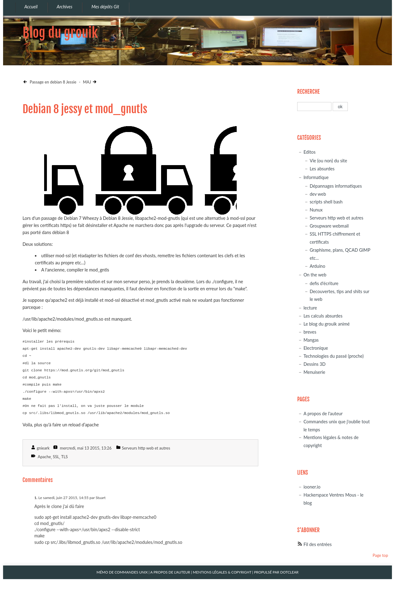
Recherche (308, 91)
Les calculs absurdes (322, 315)
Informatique (315, 177)
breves (309, 332)
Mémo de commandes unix (122, 572)
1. (35, 497)
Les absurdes (322, 168)
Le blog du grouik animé (326, 324)
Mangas (310, 340)
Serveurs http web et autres (146, 448)
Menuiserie (314, 372)
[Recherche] (314, 106)
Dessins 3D (314, 364)
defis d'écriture (324, 283)
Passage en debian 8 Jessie (52, 81)
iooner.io (311, 486)
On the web (314, 274)
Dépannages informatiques (336, 186)
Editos (309, 152)
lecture (310, 307)
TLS (64, 456)
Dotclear (289, 572)
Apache (44, 456)
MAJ (87, 81)
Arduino (317, 266)
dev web (318, 194)
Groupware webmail (329, 225)
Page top (380, 555)
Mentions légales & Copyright (222, 572)
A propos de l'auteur (323, 413)
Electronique (315, 348)
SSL (56, 456)
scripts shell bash (326, 201)
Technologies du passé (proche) (333, 356)
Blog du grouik (60, 32)
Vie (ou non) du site (328, 160)
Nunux (316, 209)
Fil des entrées (317, 544)
